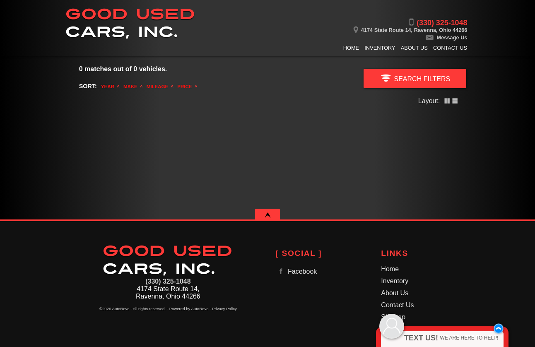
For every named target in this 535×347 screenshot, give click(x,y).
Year (107, 86)
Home (390, 268)
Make (130, 86)
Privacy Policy (224, 308)
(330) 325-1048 (167, 281)
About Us (394, 292)
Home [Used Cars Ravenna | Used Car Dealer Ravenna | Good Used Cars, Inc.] (351, 48)
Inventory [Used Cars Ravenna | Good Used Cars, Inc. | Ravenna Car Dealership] (379, 48)
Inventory (394, 280)
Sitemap (393, 316)
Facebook (296, 271)
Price (184, 86)
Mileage (157, 86)
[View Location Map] (361, 27)
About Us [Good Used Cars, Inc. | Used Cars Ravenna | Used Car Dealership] (414, 48)
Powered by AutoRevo (189, 308)
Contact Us (397, 304)
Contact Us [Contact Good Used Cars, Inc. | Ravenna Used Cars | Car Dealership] (450, 48)
